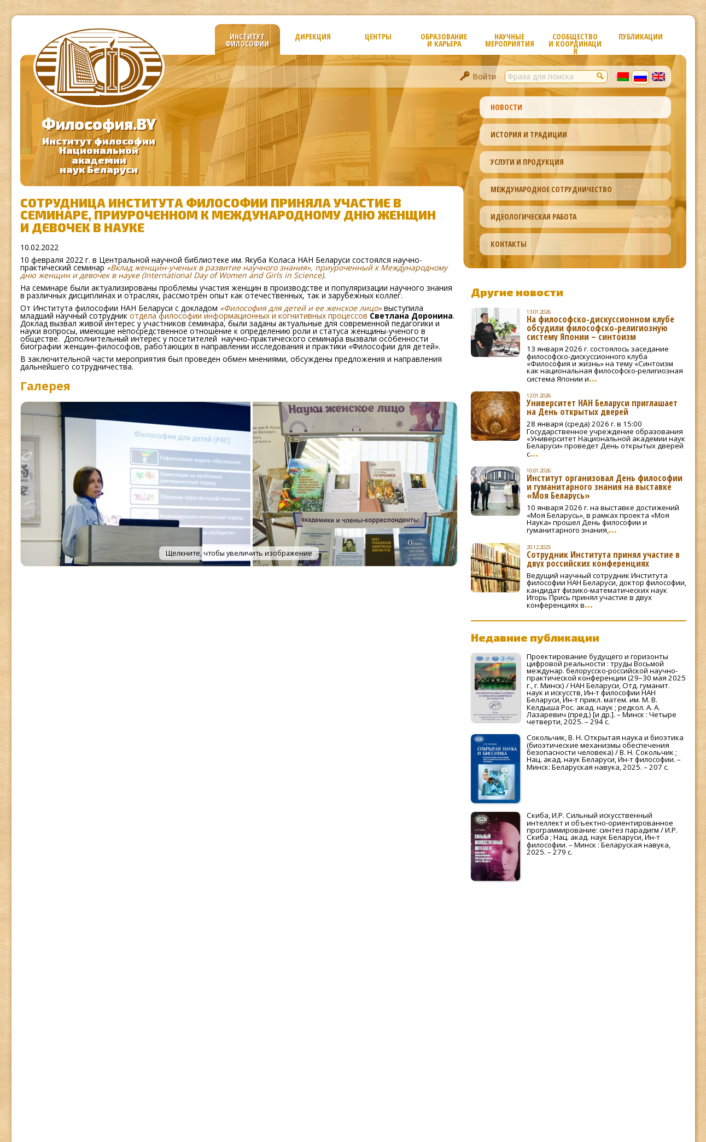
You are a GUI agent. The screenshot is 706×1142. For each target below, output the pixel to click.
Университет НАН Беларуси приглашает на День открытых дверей (602, 407)
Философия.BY (99, 123)
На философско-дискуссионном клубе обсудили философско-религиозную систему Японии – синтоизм (600, 328)
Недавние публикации (535, 637)
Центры (378, 36)
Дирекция (313, 36)
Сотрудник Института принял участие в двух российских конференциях (603, 559)
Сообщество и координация (575, 43)
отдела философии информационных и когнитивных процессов (248, 315)
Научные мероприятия (509, 40)
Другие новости (517, 291)
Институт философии (247, 40)
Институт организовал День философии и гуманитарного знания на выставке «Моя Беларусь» (604, 487)
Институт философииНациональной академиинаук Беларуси (98, 155)
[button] (601, 76)
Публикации (641, 36)
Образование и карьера (444, 40)
